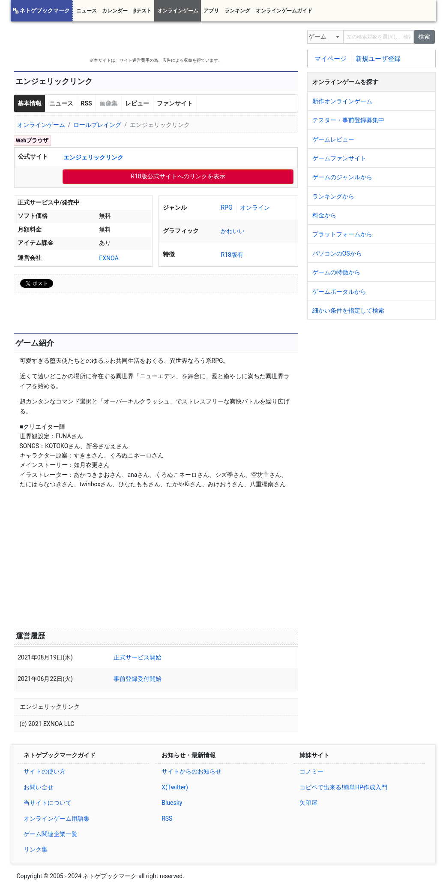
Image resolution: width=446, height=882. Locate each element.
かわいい (233, 231)
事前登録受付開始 (138, 678)
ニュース (86, 11)
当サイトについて (48, 802)
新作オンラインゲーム (342, 101)
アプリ (211, 11)
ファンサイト (175, 103)
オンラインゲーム (177, 11)
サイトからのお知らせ (192, 771)
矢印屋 (308, 802)
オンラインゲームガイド (284, 11)
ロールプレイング (97, 124)
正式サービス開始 (138, 657)
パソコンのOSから (337, 253)
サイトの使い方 (45, 771)
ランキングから (333, 196)
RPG (226, 207)
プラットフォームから (342, 234)
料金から (324, 215)
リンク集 (36, 849)
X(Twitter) (175, 787)
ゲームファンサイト (339, 158)
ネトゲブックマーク (45, 10)
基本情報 (30, 103)
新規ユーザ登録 (378, 58)
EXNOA (108, 258)
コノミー (311, 771)
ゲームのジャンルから (342, 177)
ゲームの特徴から (336, 272)
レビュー (137, 103)
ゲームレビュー (333, 139)
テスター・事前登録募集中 (348, 120)
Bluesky (172, 802)
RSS (86, 103)
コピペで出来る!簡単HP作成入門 (343, 787)
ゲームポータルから (339, 291)
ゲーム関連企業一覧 (51, 834)
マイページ (330, 58)
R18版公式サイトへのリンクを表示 (178, 176)
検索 (424, 36)
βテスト (142, 11)
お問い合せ (39, 787)
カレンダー (115, 11)
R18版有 (232, 254)
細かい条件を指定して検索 (348, 310)
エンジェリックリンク (93, 157)
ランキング (237, 11)
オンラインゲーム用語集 (57, 818)
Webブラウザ (32, 140)
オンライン (255, 207)
